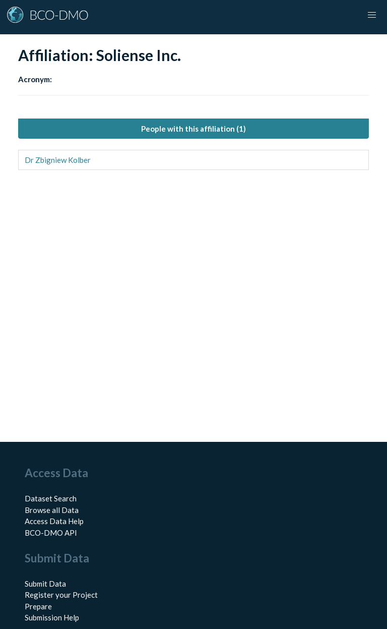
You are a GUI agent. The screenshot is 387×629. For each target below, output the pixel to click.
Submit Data (45, 583)
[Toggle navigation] (372, 15)
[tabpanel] (193, 160)
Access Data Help (54, 521)
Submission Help (52, 617)
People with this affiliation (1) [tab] (193, 128)
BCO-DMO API (51, 532)
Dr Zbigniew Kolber (58, 159)
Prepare (38, 606)
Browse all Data (52, 509)
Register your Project (61, 594)
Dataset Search (51, 498)
